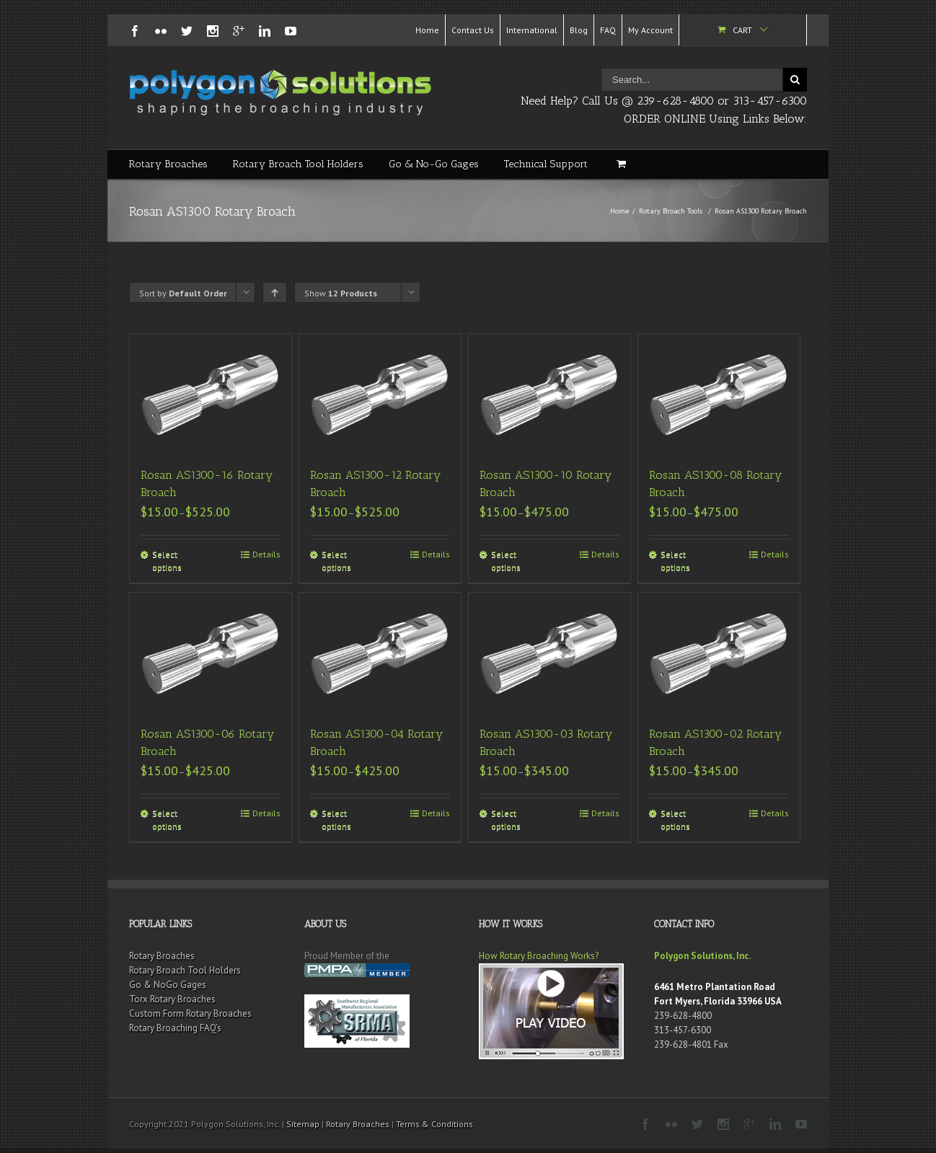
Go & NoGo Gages (167, 984)
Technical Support (546, 164)
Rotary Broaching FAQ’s (175, 1028)
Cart (742, 30)
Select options (167, 561)
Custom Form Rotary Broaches (190, 1013)
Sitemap (302, 1123)
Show (340, 293)
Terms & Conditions (434, 1123)
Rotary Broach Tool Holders (298, 164)
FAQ (608, 30)
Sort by (183, 293)
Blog (579, 30)
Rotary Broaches (168, 164)
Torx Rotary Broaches (172, 999)
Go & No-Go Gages (434, 164)
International (531, 30)
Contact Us (472, 30)
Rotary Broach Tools (670, 211)
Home (427, 30)
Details (266, 554)
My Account (650, 30)
